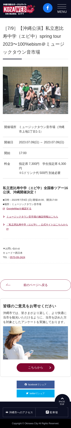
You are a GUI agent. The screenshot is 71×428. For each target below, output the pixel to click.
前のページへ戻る (35, 285)
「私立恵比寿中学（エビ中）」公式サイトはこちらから (37, 227)
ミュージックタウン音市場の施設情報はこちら (32, 216)
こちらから (41, 367)
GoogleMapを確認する (18, 208)
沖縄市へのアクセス (19, 412)
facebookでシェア (41, 383)
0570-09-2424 (17, 257)
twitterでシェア (42, 392)
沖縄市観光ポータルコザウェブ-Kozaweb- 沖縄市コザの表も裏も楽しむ (19, 9)
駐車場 (52, 412)
